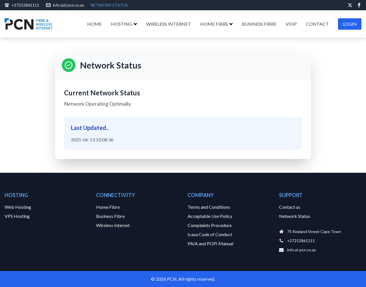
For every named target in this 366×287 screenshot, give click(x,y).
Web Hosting (18, 207)
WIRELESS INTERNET (168, 24)
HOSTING (124, 24)
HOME (94, 24)
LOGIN (350, 24)
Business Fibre (110, 216)
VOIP (291, 24)
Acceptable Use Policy (210, 216)
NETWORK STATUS (109, 5)
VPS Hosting (17, 216)
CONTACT (317, 24)
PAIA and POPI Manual (210, 243)
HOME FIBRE (216, 24)
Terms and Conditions (209, 207)
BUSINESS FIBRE (259, 24)
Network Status (294, 216)
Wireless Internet (113, 225)
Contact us (289, 207)
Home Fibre (108, 207)
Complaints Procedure (210, 225)
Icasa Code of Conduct (210, 234)
